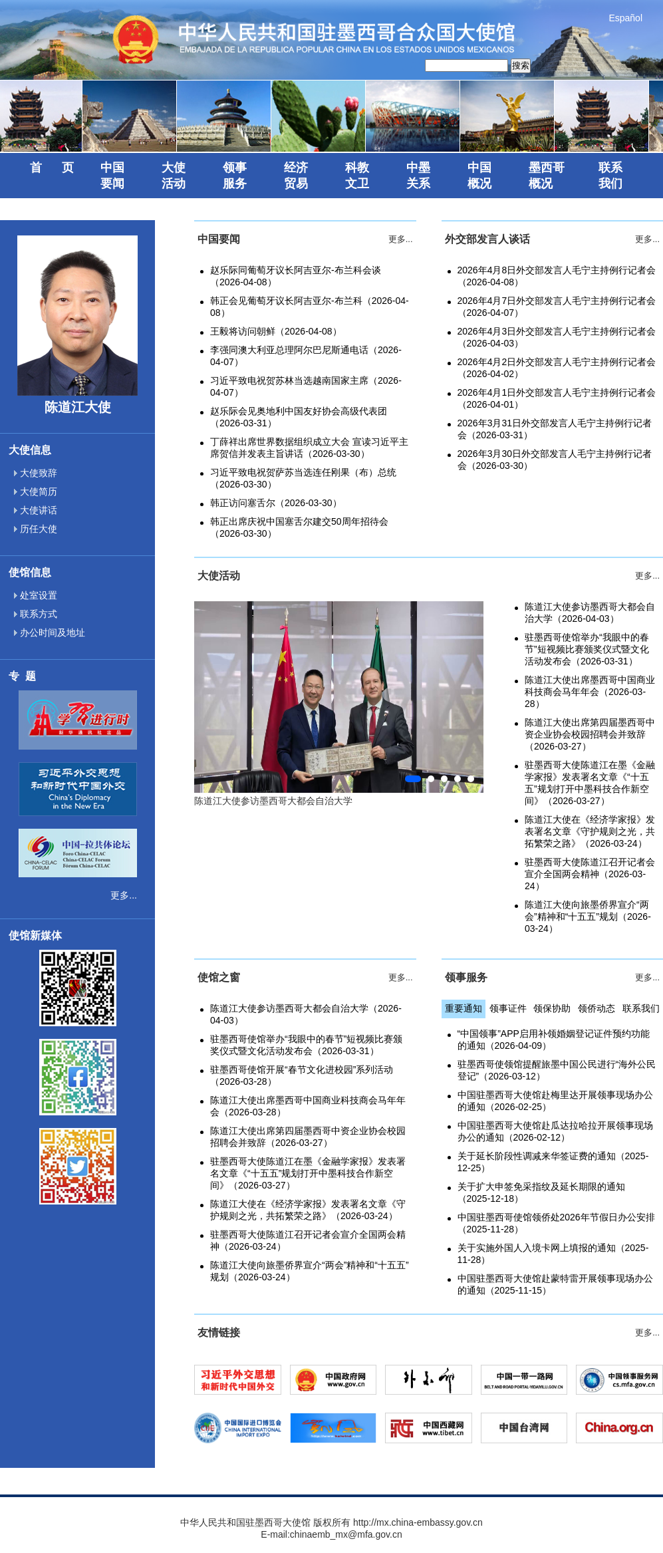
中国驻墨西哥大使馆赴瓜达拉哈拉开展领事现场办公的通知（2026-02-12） (555, 1131)
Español (625, 18)
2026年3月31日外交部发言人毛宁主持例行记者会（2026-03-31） (555, 429)
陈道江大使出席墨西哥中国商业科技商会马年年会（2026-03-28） (590, 691)
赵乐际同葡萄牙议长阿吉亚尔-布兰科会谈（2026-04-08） (295, 276)
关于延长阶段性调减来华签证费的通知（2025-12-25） (553, 1162)
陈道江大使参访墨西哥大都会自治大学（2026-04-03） (590, 612)
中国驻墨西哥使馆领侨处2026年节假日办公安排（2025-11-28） (556, 1223)
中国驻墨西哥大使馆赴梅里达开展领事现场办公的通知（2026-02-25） (555, 1100)
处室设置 (35, 595)
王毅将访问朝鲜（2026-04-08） (276, 331)
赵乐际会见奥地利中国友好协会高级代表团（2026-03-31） (298, 417)
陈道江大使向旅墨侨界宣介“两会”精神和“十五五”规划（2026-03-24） (588, 916)
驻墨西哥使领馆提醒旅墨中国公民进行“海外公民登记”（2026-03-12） (557, 1070)
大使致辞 (35, 473)
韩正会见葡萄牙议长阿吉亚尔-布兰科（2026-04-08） (309, 306)
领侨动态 (596, 1008)
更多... (123, 895)
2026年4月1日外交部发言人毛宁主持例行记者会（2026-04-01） (557, 398)
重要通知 (463, 1008)
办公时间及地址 (49, 632)
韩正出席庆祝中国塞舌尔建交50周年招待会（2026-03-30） (299, 527)
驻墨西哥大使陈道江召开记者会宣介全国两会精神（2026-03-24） (590, 874)
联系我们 (641, 1008)
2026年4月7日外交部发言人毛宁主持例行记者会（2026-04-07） (557, 306)
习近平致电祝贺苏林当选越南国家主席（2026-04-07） (306, 386)
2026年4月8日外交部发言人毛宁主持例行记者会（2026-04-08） (557, 276)
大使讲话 (35, 510)
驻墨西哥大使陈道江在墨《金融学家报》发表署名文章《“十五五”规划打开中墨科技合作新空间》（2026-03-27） (590, 783)
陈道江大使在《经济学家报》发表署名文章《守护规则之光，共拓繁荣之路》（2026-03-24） (590, 831)
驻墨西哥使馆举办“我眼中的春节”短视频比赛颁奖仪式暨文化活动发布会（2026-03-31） (587, 649)
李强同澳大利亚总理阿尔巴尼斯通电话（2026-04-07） (306, 356)
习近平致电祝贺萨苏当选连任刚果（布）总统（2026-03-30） (303, 478)
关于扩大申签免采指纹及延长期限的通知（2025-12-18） (541, 1192)
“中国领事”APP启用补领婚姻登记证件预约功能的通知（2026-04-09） (554, 1039)
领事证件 (508, 1008)
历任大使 (35, 528)
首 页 (52, 167)
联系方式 (35, 614)
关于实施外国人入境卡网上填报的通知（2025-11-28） (553, 1253)
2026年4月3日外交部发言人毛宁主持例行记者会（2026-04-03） (557, 337)
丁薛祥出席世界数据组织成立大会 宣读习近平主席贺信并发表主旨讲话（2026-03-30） (309, 447)
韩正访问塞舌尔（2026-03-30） (276, 502)
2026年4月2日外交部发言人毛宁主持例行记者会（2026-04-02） (557, 367)
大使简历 (35, 491)
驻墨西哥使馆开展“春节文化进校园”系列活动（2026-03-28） (301, 1075)
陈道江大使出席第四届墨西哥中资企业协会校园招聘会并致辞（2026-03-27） (590, 734)
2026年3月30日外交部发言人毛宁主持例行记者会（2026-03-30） (555, 459)
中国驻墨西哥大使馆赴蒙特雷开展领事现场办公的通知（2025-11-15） (555, 1284)
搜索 (520, 66)
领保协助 (552, 1008)
